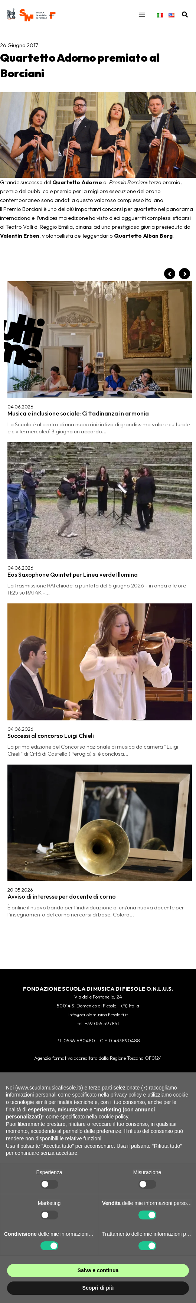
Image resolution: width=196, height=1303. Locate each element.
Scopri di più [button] (98, 1288)
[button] (185, 15)
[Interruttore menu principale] (142, 15)
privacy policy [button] (126, 1095)
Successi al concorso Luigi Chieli (50, 735)
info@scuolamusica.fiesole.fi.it (98, 1014)
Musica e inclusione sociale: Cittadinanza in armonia (78, 413)
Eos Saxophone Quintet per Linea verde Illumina (72, 574)
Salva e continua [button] (98, 1270)
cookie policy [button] (113, 1117)
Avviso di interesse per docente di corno (61, 896)
